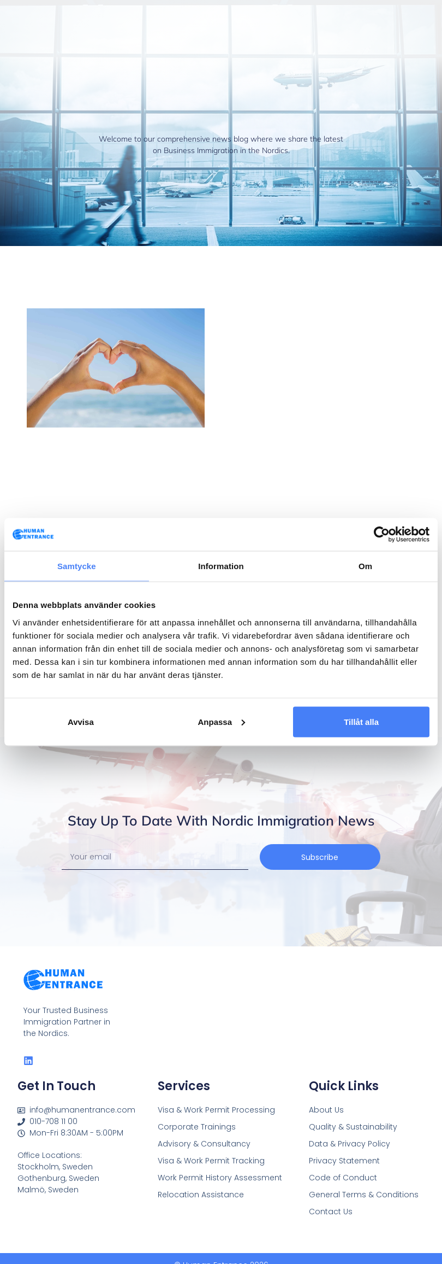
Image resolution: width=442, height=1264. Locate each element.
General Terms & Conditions (364, 1194)
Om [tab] (365, 566)
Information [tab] (221, 566)
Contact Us (331, 1211)
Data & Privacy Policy (349, 1143)
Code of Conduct (343, 1177)
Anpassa (221, 721)
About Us (326, 1109)
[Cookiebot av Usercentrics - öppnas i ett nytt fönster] (381, 534)
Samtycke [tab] (76, 566)
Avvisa (81, 721)
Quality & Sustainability (353, 1126)
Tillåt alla (361, 721)
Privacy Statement (344, 1160)
